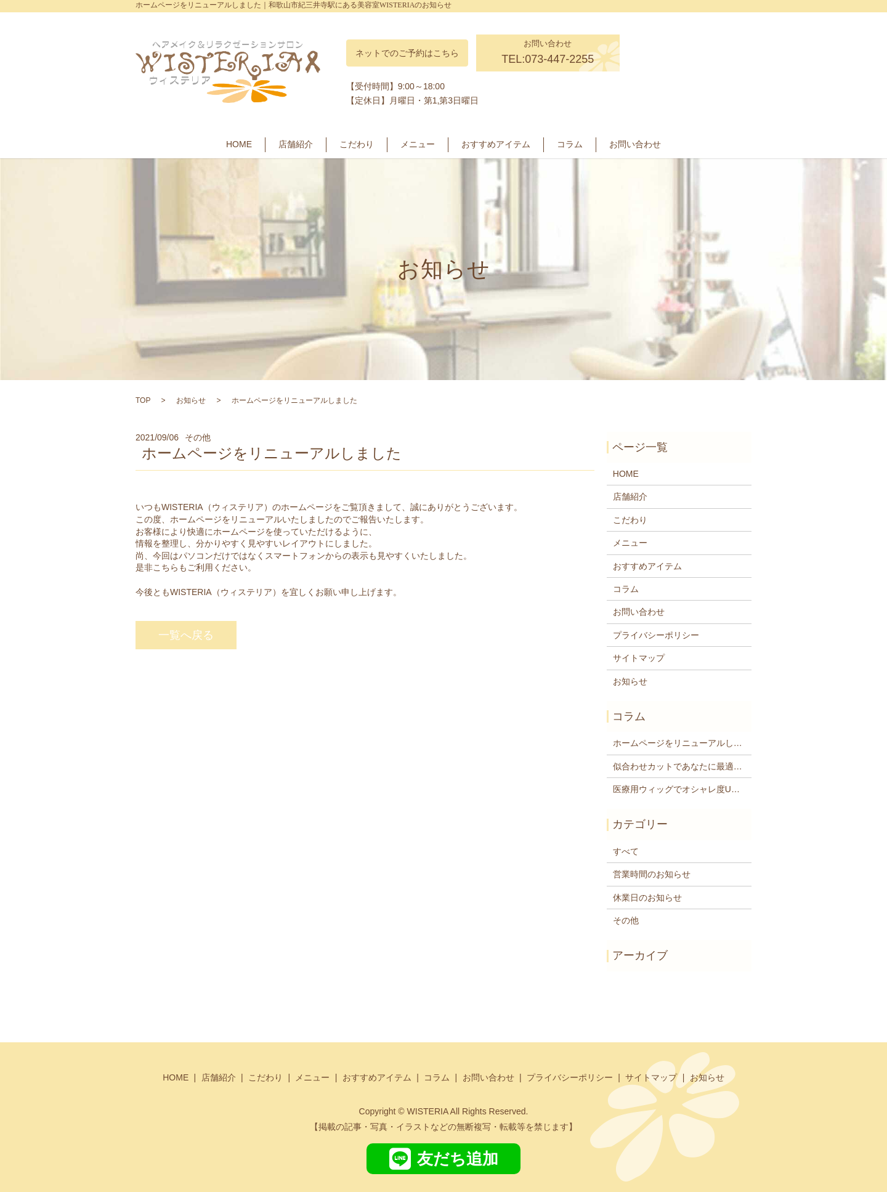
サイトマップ (639, 658)
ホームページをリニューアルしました (679, 743)
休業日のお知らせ (647, 897)
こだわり (356, 144)
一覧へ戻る (186, 635)
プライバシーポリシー (656, 635)
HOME (239, 144)
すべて (626, 851)
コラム (570, 144)
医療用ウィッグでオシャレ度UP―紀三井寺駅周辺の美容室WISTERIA (679, 789)
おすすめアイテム (495, 144)
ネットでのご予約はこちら (407, 53)
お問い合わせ (635, 144)
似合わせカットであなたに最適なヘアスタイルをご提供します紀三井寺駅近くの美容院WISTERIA (679, 766)
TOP (143, 400)
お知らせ (191, 400)
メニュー (417, 144)
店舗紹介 (295, 144)
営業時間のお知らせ (652, 874)
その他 (626, 920)
